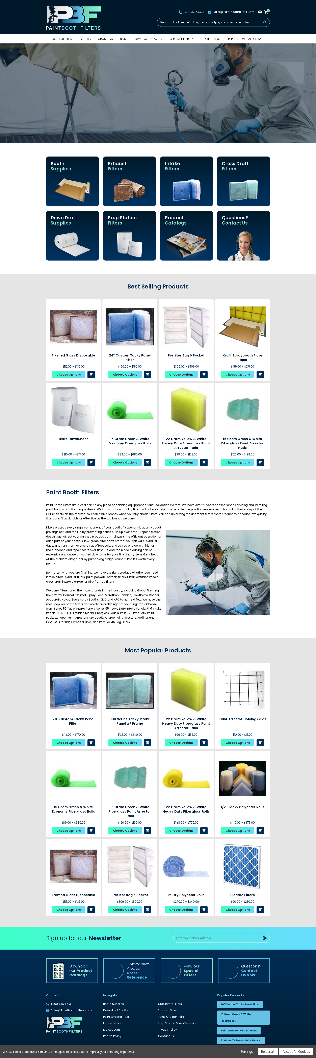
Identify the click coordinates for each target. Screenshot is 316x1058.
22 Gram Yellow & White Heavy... (241, 1040)
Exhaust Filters (181, 39)
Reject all (267, 1051)
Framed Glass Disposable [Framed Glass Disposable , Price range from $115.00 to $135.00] (73, 355)
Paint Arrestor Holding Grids (239, 1030)
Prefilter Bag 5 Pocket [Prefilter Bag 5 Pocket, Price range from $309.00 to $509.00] (186, 355)
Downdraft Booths (147, 39)
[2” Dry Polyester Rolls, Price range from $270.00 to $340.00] (186, 866)
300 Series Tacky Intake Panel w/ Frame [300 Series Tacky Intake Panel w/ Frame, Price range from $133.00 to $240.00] (130, 721)
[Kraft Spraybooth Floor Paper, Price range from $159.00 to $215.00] (242, 326)
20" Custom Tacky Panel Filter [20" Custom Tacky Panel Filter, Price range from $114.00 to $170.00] (73, 721)
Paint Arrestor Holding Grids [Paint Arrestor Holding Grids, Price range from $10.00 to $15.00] (242, 719)
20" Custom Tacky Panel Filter (240, 1004)
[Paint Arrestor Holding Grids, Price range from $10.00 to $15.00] (242, 690)
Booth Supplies (61, 39)
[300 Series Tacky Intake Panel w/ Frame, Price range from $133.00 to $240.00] (130, 690)
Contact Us (166, 1036)
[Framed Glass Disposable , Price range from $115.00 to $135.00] (73, 326)
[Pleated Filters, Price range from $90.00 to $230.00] (242, 866)
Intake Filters (210, 39)
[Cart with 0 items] (266, 11)
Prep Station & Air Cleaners (246, 39)
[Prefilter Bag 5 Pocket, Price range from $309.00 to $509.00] (186, 326)
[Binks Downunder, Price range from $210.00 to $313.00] (73, 410)
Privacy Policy (167, 1030)
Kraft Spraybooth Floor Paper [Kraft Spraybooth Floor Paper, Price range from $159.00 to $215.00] (243, 357)
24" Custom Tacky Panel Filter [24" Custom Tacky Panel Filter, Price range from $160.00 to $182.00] (130, 357)
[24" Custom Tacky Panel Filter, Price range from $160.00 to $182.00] (130, 326)
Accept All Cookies (296, 1051)
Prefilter (85, 39)
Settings (246, 1051)
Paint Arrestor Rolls (171, 1017)
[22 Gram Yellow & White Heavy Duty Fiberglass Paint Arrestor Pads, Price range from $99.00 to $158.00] (186, 410)
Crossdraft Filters (112, 39)
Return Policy (112, 1036)
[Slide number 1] (158, 93)
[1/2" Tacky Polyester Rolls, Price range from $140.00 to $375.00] (242, 778)
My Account (111, 1030)
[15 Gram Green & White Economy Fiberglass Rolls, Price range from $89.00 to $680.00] (130, 410)
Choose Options (69, 375)
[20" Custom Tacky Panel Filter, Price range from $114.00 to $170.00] (73, 690)
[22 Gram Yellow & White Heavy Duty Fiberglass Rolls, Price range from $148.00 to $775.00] (186, 778)
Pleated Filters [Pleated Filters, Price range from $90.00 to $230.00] (242, 895)
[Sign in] (260, 11)
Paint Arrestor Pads (116, 1017)
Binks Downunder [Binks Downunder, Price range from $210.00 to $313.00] (73, 439)
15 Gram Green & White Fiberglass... (236, 1017)
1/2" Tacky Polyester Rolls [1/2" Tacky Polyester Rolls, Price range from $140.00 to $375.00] (242, 807)
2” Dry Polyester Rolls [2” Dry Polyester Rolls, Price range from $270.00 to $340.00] (186, 895)
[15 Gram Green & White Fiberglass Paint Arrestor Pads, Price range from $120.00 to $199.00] (242, 410)
